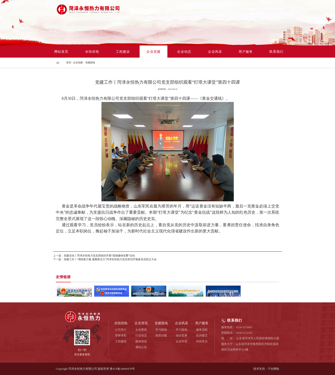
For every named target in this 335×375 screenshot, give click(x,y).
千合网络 (273, 368)
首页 (68, 62)
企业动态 (184, 51)
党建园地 (90, 62)
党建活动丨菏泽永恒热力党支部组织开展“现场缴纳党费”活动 (99, 255)
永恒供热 (92, 51)
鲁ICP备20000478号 (122, 368)
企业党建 (153, 51)
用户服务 (246, 51)
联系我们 (276, 51)
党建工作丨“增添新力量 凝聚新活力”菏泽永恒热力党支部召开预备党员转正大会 (110, 259)
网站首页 (61, 51)
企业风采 (215, 51)
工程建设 (123, 51)
